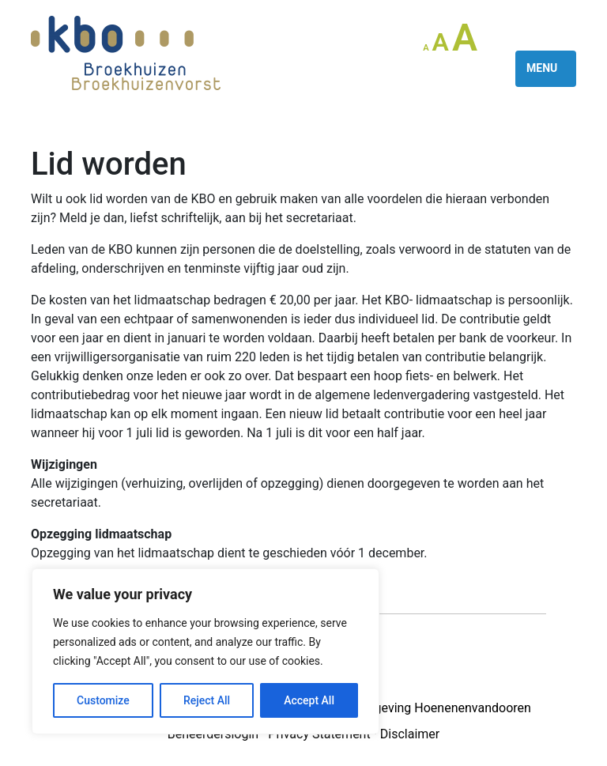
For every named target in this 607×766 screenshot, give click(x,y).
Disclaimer (409, 733)
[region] (205, 651)
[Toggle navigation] (545, 69)
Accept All (309, 700)
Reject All (206, 700)
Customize (103, 700)
